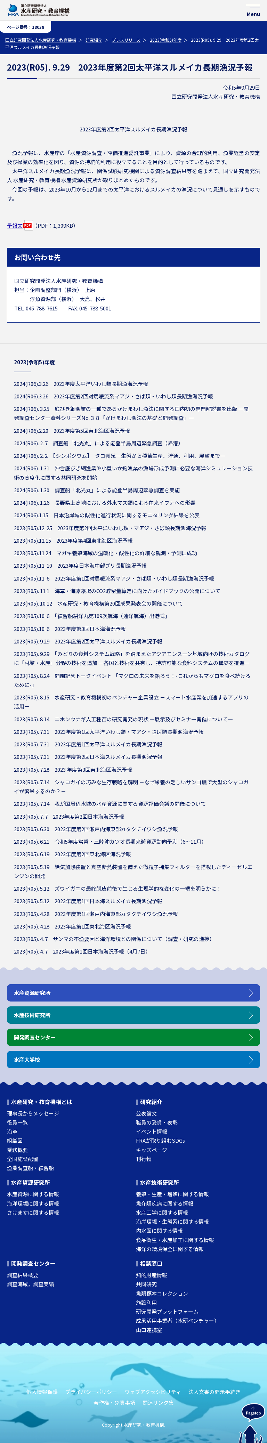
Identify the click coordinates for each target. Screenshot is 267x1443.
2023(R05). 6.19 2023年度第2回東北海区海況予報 (72, 854)
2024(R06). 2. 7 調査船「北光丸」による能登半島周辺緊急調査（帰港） (98, 443)
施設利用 (146, 1302)
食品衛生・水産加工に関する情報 (175, 1239)
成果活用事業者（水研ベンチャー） (177, 1320)
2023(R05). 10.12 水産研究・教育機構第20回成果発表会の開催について (98, 603)
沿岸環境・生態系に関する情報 (172, 1221)
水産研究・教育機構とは (41, 1101)
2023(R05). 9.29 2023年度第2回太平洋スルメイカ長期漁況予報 (88, 641)
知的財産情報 (151, 1275)
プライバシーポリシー (91, 1391)
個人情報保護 (42, 1391)
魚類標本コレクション (162, 1293)
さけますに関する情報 (33, 1212)
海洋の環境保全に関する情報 (170, 1249)
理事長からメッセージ (33, 1113)
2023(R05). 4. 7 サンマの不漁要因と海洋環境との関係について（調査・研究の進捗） (114, 938)
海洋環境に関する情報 (33, 1203)
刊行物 (144, 1158)
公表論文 (146, 1113)
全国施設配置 (22, 1158)
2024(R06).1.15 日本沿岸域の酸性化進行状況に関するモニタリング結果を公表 (107, 515)
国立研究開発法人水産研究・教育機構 (40, 40)
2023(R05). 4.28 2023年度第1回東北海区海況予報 (72, 926)
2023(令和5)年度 (165, 40)
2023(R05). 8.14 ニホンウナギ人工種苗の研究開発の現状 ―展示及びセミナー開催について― (123, 719)
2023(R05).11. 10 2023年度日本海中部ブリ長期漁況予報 (80, 565)
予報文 (15, 225)
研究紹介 (94, 40)
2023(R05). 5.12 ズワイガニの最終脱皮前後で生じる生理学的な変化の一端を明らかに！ (117, 888)
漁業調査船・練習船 (30, 1168)
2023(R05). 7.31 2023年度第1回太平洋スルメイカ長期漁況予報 (88, 744)
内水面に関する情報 (159, 1230)
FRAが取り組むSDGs (160, 1140)
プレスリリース (126, 40)
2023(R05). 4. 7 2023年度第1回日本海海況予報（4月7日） (82, 951)
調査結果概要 (22, 1275)
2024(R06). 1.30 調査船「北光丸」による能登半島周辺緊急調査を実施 (97, 490)
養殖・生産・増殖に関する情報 (172, 1194)
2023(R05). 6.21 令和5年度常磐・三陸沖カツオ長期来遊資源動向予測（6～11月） (110, 841)
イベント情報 (151, 1131)
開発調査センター (33, 1263)
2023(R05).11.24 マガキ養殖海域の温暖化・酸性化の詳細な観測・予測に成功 (105, 553)
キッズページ (151, 1149)
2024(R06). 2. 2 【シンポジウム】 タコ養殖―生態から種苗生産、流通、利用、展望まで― (119, 455)
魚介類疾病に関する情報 (164, 1203)
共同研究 (146, 1284)
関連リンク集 (158, 1402)
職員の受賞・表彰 (157, 1122)
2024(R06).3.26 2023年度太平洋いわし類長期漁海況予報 (81, 383)
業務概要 (17, 1149)
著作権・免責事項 (114, 1402)
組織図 (15, 1140)
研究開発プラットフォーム (167, 1311)
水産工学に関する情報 (162, 1212)
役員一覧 (17, 1122)
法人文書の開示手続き (214, 1391)
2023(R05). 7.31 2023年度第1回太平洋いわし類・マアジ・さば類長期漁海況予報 (109, 731)
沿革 (12, 1131)
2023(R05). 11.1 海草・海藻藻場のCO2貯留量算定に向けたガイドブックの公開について (117, 590)
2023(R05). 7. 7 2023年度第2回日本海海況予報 (69, 816)
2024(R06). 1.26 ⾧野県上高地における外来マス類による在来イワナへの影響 (104, 502)
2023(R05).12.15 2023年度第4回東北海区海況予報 (73, 540)
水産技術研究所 (159, 1182)
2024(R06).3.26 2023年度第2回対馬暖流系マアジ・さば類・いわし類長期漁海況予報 (113, 396)
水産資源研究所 (30, 1182)
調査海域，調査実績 (30, 1284)
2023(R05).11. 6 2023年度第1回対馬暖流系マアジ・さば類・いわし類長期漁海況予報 (114, 578)
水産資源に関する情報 (33, 1194)
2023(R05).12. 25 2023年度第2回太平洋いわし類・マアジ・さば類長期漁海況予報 (110, 528)
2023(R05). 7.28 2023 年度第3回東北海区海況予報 (73, 769)
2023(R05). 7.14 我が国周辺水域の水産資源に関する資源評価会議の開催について (110, 803)
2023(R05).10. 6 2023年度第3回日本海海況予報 (70, 628)
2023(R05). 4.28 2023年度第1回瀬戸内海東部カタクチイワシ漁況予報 (96, 913)
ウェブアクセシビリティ (152, 1391)
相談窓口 (151, 1263)
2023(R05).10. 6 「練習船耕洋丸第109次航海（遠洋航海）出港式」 (92, 615)
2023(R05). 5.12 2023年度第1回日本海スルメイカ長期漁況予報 (88, 901)
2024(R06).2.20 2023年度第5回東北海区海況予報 (72, 430)
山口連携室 (149, 1329)
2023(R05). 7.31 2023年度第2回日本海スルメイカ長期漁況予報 (88, 756)
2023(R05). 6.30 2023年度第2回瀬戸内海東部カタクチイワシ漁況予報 (96, 829)
